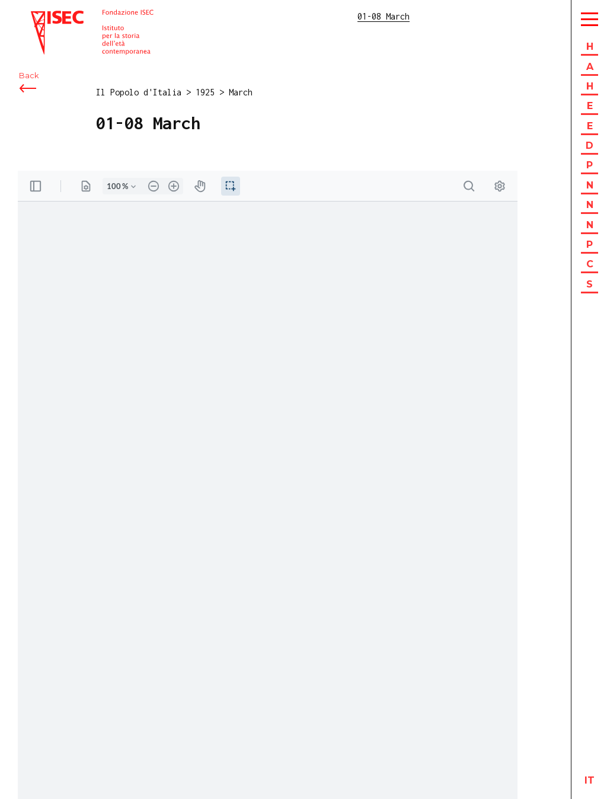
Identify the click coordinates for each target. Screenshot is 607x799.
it (589, 780)
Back (29, 75)
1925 (205, 92)
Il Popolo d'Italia (138, 92)
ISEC (40, 16)
